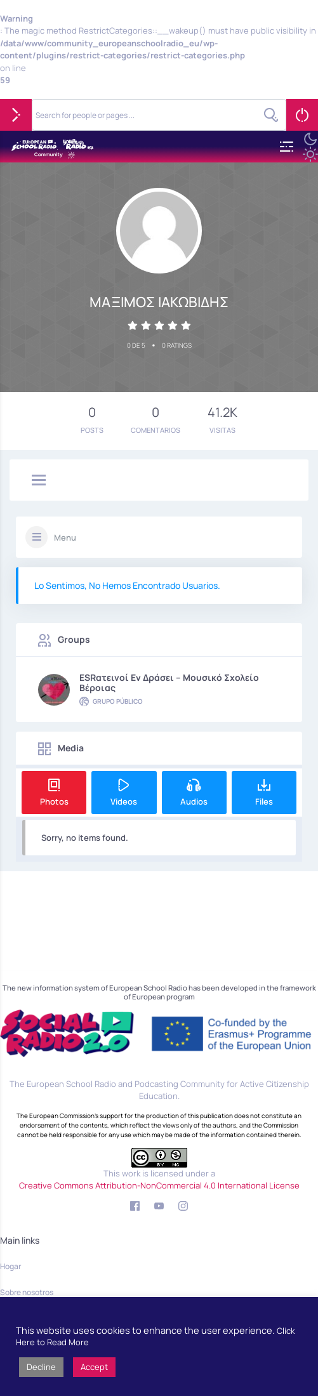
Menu (65, 537)
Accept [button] (94, 1367)
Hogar (10, 1266)
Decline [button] (41, 1367)
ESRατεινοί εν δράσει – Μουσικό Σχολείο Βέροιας (169, 683)
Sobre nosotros (26, 1292)
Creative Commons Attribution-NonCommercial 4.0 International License (159, 1185)
